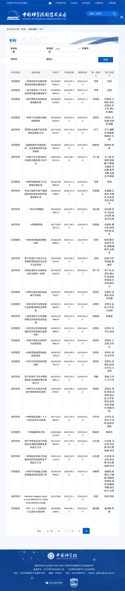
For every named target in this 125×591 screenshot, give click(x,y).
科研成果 (32, 29)
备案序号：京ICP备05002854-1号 (48, 569)
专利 (41, 29)
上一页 (50, 531)
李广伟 (96, 270)
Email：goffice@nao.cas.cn (101, 573)
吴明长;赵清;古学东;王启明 (109, 307)
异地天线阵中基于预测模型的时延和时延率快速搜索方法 (36, 193)
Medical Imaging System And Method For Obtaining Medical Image (36, 499)
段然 (96, 496)
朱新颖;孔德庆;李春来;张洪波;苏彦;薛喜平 (109, 197)
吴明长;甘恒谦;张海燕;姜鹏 (109, 120)
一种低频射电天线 (36, 432)
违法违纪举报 (55, 582)
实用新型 (15, 81)
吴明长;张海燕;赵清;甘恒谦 (109, 295)
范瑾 (96, 81)
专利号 (13, 59)
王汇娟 (96, 157)
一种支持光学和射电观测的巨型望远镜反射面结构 (36, 331)
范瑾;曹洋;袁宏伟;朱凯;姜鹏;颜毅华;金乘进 (109, 246)
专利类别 (49, 50)
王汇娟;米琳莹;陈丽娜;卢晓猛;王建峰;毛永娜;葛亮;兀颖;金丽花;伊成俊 (109, 166)
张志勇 (96, 209)
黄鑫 (96, 376)
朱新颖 (96, 190)
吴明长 (96, 117)
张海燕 (96, 99)
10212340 (56, 496)
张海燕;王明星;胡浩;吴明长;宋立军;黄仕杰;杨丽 (109, 105)
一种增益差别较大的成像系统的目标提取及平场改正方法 (36, 459)
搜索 (105, 59)
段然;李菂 (109, 496)
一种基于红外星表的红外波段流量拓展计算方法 (36, 160)
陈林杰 (96, 145)
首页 (23, 29)
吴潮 (96, 258)
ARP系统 (86, 3)
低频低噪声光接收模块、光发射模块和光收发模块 (36, 148)
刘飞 (96, 129)
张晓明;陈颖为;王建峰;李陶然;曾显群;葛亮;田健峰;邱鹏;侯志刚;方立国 (109, 481)
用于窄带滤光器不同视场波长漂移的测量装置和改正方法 (36, 444)
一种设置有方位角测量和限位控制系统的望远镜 (36, 319)
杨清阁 (96, 508)
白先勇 (96, 441)
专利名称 (13, 50)
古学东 (96, 416)
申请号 (85, 48)
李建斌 (96, 316)
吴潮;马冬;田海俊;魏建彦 (109, 261)
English (74, 3)
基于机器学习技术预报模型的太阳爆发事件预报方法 (36, 379)
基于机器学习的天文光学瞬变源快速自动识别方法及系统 (36, 261)
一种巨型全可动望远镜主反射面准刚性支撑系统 (36, 307)
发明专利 (15, 129)
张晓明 (96, 471)
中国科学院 (61, 3)
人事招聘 (112, 3)
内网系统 (99, 3)
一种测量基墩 (35, 224)
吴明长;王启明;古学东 (109, 343)
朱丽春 (96, 224)
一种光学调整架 (36, 209)
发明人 (49, 59)
